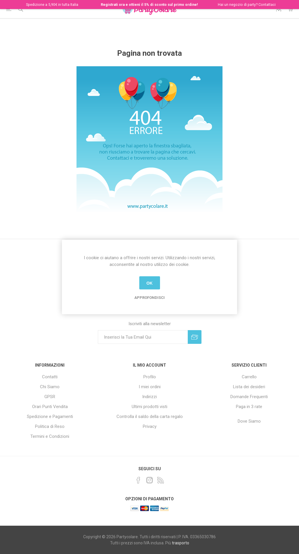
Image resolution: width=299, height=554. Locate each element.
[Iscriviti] (143, 337)
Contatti (50, 376)
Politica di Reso (50, 426)
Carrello (249, 376)
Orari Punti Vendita (50, 406)
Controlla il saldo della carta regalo (150, 416)
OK (150, 283)
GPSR (49, 396)
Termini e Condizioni (49, 436)
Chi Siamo (50, 386)
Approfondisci (149, 297)
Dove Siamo (249, 421)
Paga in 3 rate (249, 406)
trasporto (180, 543)
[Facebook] (138, 480)
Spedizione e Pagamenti (50, 416)
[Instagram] (149, 480)
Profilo (149, 376)
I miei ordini (150, 386)
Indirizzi (149, 396)
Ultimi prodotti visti (149, 406)
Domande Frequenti (249, 396)
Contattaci (267, 4)
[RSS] (160, 480)
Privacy (150, 426)
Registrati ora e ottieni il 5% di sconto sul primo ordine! (149, 4)
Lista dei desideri (249, 386)
